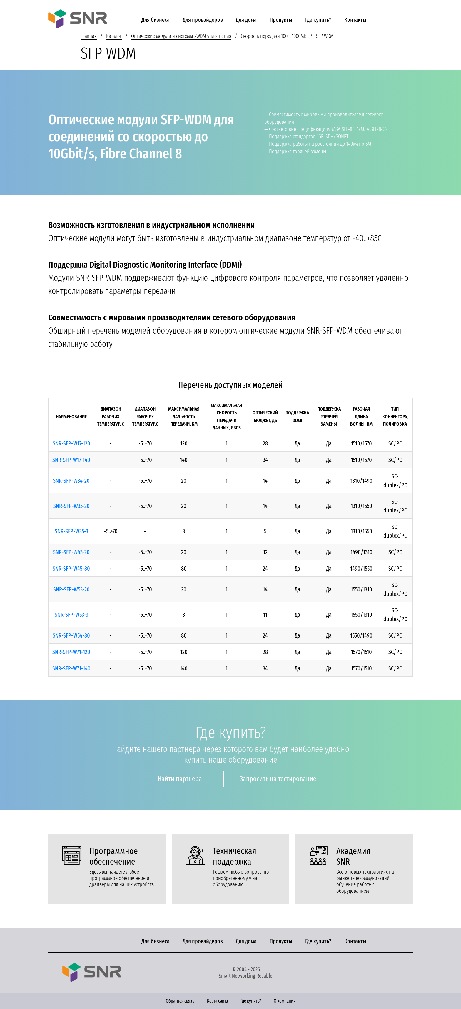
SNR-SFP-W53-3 (71, 614)
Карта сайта (217, 1001)
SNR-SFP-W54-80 (71, 635)
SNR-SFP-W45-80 (71, 568)
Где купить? (318, 19)
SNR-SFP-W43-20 (71, 552)
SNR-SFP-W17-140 (71, 459)
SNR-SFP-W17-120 (71, 443)
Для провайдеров (203, 19)
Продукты (281, 19)
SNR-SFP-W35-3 (71, 531)
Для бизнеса (155, 19)
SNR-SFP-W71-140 (71, 668)
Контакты (355, 19)
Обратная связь (180, 1001)
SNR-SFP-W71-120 (71, 651)
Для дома (246, 19)
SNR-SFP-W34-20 (71, 480)
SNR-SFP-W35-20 (71, 505)
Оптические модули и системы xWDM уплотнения (181, 36)
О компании (285, 1001)
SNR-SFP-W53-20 (71, 589)
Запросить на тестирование (278, 779)
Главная (89, 36)
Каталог (114, 36)
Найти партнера (180, 779)
